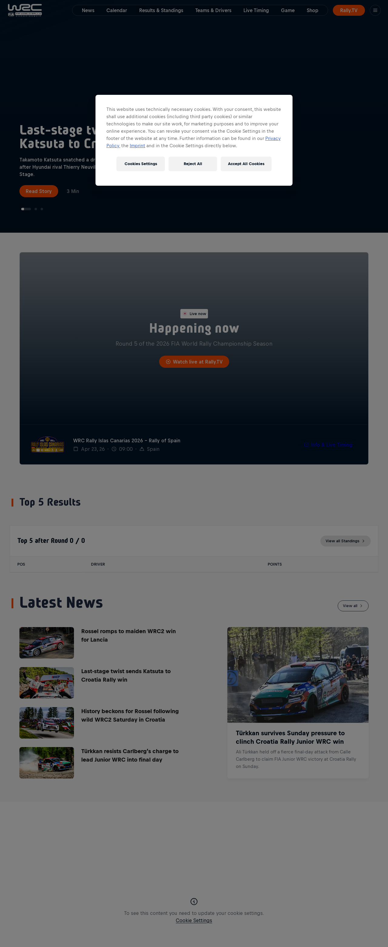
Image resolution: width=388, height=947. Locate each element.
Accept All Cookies (246, 163)
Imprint (137, 145)
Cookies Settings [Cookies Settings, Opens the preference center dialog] (141, 163)
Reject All (193, 163)
